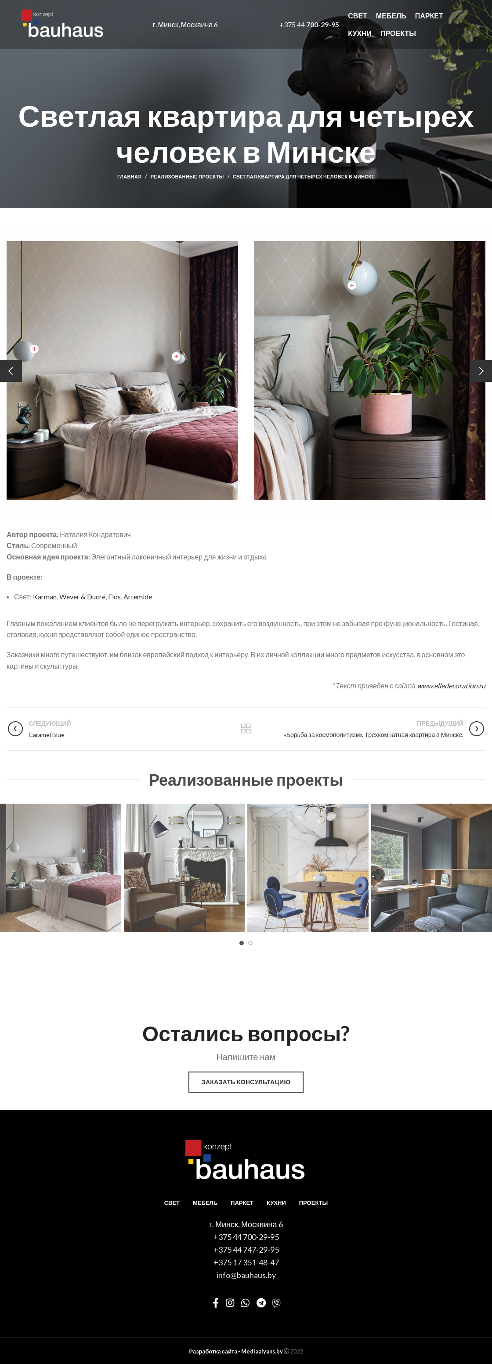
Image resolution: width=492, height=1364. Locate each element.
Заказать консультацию (246, 1082)
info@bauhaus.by (246, 1275)
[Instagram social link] (230, 1302)
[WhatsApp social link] (245, 1302)
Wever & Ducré (82, 596)
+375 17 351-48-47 (246, 1262)
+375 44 (309, 24)
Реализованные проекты (187, 176)
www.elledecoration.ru (451, 685)
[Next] (481, 371)
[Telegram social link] (261, 1302)
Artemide (137, 596)
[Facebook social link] (215, 1302)
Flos (114, 596)
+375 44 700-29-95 (246, 1237)
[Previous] (11, 371)
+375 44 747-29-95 (246, 1249)
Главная (129, 176)
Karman (45, 596)
